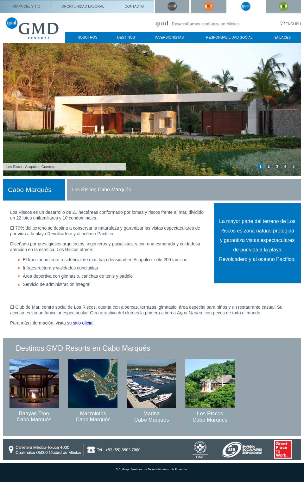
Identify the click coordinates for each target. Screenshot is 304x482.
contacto (134, 6)
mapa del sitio (27, 6)
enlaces (283, 37)
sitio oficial (83, 322)
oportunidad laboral (82, 6)
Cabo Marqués (30, 189)
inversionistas (169, 37)
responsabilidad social (229, 37)
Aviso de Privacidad (175, 469)
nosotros (88, 37)
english (293, 24)
